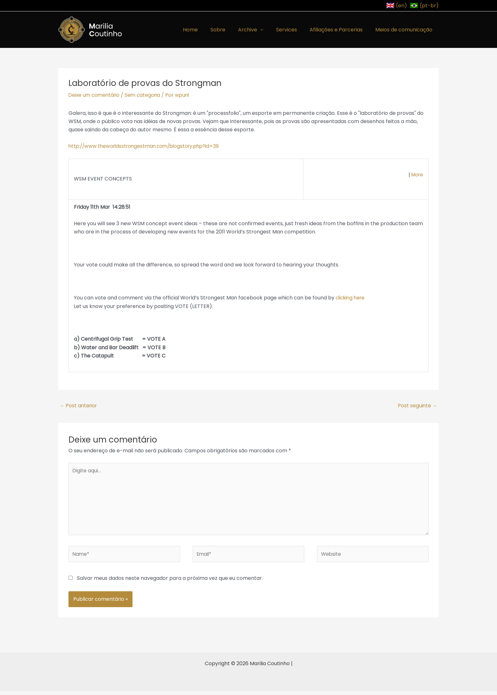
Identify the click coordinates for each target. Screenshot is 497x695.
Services (292, 29)
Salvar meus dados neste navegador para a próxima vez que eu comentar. (170, 581)
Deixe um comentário (95, 95)
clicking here (351, 297)
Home (204, 29)
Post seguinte (418, 406)
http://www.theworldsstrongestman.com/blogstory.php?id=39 (147, 146)
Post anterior (78, 406)
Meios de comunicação (405, 29)
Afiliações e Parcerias (339, 29)
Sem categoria (145, 95)
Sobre (229, 29)
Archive (256, 29)
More (416, 174)
